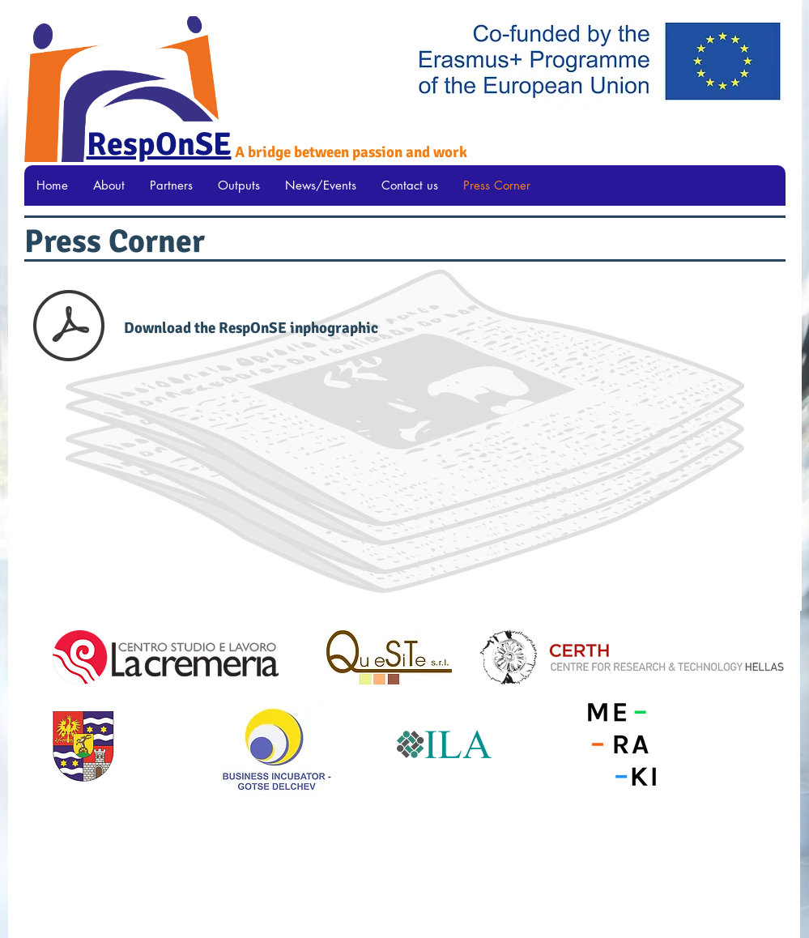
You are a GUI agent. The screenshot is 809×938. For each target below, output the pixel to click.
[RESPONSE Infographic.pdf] (69, 327)
